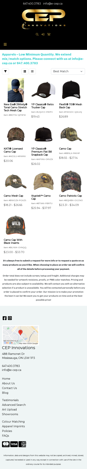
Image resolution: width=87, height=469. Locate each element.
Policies (7, 431)
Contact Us (9, 388)
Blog (5, 392)
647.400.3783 (32, 3)
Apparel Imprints (13, 426)
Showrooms (10, 414)
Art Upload (9, 409)
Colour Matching (13, 421)
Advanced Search (14, 404)
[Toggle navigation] (5, 44)
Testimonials (10, 400)
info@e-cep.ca (52, 3)
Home (6, 378)
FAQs (5, 435)
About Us (8, 383)
